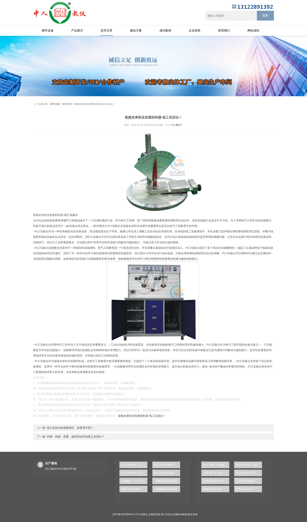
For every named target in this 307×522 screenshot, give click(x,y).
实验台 (74, 215)
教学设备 (48, 30)
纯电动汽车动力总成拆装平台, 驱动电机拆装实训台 (216, 489)
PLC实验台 (142, 514)
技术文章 (106, 30)
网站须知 (253, 30)
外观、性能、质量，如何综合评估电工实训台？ (75, 436)
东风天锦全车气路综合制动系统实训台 (249, 489)
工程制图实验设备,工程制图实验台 (249, 480)
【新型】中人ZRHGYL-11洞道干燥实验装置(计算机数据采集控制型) (216, 472)
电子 (268, 231)
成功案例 (165, 30)
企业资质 (194, 30)
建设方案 (136, 30)
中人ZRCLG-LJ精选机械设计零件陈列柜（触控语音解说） (249, 464)
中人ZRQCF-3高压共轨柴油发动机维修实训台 (249, 472)
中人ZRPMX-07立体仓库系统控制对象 (134, 464)
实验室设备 (154, 514)
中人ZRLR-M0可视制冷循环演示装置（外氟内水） (167, 464)
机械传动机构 (180, 514)
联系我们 (224, 30)
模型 (229, 247)
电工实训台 (167, 514)
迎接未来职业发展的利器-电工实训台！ (142, 415)
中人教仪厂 (177, 125)
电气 (66, 220)
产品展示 (77, 30)
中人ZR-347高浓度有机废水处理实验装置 (167, 472)
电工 (67, 215)
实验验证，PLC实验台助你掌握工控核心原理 (134, 480)
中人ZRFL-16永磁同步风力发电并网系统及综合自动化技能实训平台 (216, 464)
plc (68, 225)
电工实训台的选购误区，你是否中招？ (69, 427)
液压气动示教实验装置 (134, 489)
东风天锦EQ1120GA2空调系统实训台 (216, 480)
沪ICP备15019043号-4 (124, 514)
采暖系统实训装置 (166, 480)
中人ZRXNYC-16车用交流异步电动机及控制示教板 (134, 472)
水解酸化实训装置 (166, 489)
